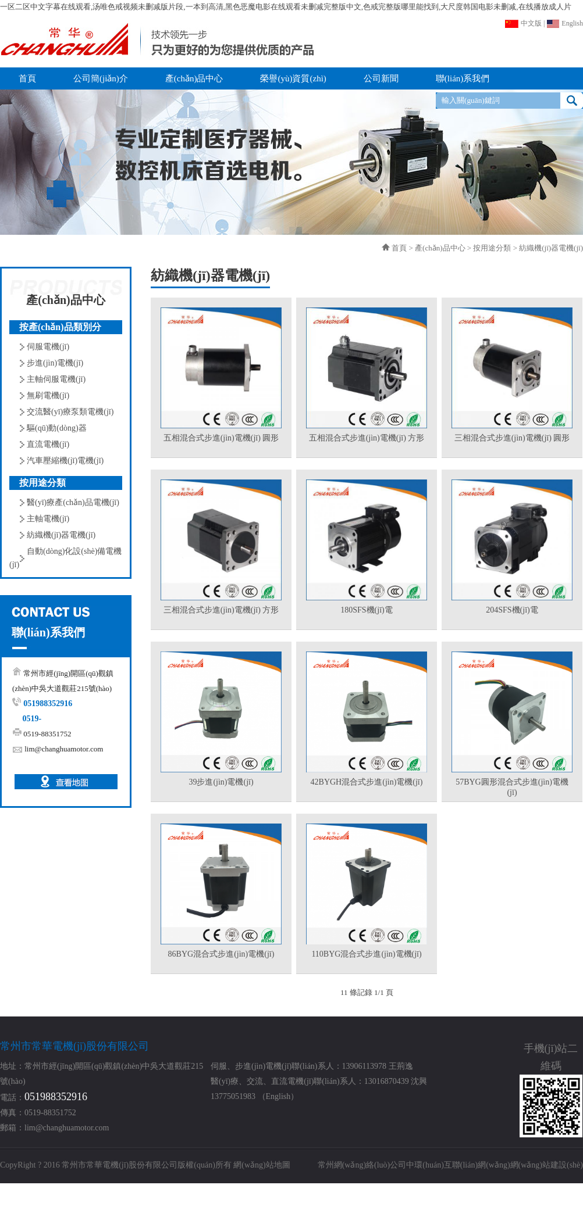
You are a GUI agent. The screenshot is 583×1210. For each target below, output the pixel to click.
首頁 (399, 248)
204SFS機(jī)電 (512, 610)
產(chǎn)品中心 (440, 248)
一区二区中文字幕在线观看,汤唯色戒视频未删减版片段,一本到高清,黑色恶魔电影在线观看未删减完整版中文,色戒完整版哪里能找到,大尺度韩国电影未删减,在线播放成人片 (285, 6)
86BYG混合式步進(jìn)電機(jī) (221, 954)
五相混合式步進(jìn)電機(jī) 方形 (367, 438)
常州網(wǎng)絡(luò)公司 (362, 1165)
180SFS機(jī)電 (366, 610)
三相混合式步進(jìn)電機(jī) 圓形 (512, 438)
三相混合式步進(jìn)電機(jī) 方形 (221, 610)
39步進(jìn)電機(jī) (221, 782)
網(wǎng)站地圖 (261, 1165)
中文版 (523, 23)
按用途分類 (492, 248)
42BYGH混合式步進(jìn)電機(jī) (367, 782)
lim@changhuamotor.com (63, 748)
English (564, 23)
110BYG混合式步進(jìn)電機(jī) (366, 954)
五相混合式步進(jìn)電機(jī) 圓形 (221, 438)
